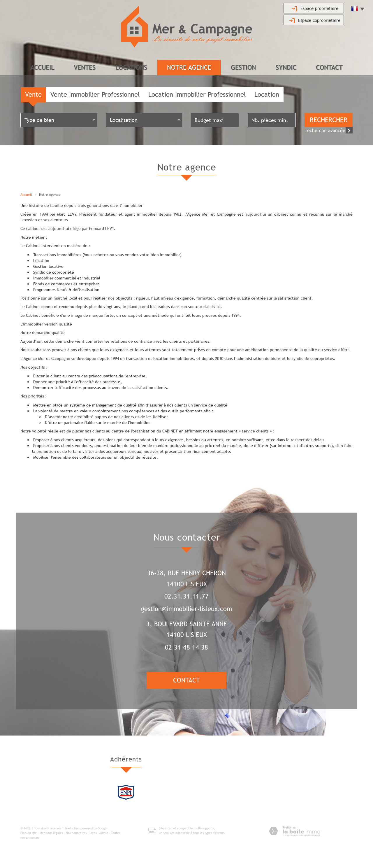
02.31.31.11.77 (186, 597)
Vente (33, 94)
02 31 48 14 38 (186, 648)
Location (266, 94)
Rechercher (328, 120)
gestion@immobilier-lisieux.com (186, 609)
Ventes (85, 67)
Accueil (42, 67)
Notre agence (189, 67)
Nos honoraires (76, 833)
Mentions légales (51, 833)
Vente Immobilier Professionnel (95, 94)
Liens (93, 833)
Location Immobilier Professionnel (197, 94)
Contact (329, 67)
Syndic (286, 67)
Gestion (243, 67)
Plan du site (28, 833)
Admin (103, 833)
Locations (131, 67)
